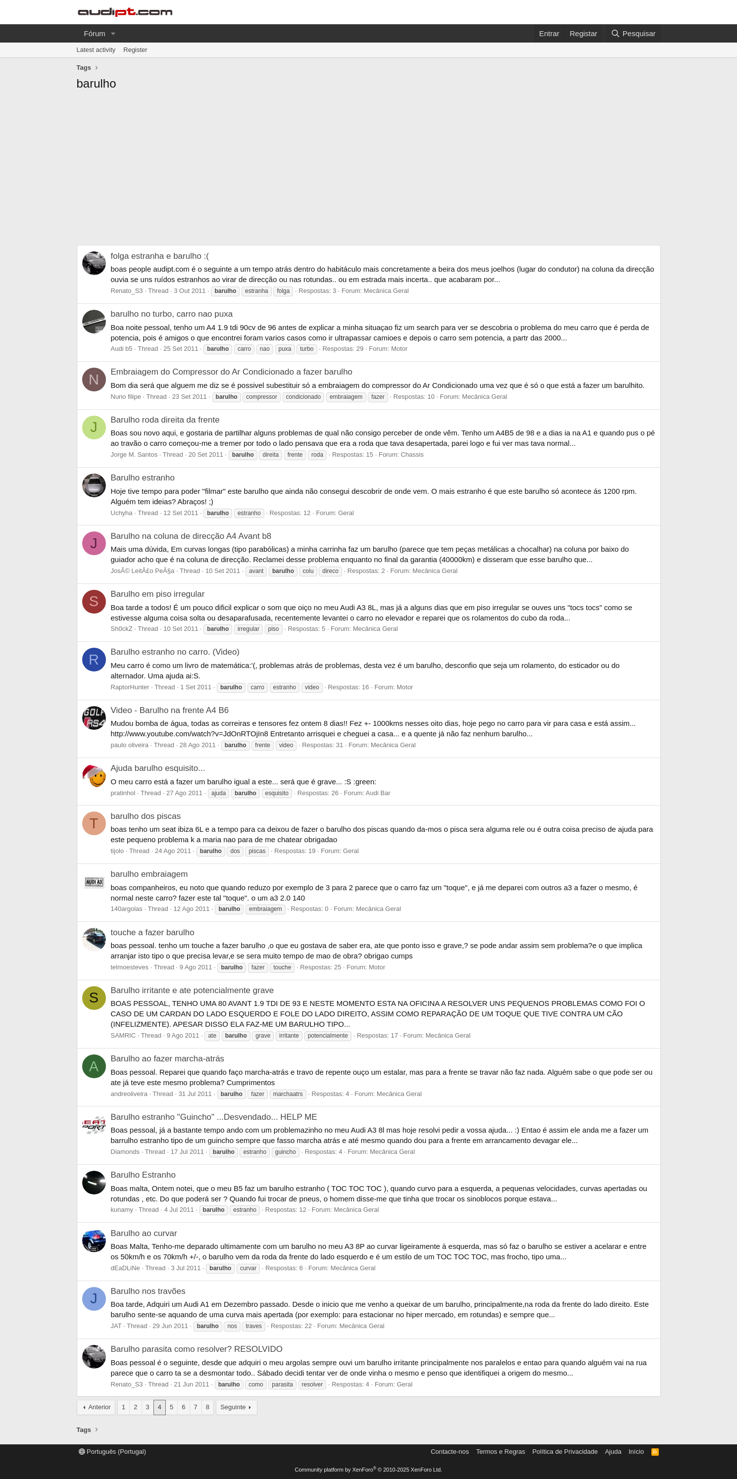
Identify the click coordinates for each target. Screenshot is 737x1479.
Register (135, 49)
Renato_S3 (127, 290)
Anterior (99, 1407)
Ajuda (613, 1451)
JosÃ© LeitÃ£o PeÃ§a (143, 570)
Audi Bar (378, 793)
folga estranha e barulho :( (160, 256)
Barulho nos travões (148, 1291)
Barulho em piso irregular (158, 594)
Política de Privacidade (564, 1451)
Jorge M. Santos (134, 454)
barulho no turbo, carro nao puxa (172, 314)
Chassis (412, 454)
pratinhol (123, 793)
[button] (113, 33)
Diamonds (125, 1151)
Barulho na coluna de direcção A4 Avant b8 (191, 536)
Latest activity (96, 49)
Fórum (94, 33)
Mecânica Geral (386, 290)
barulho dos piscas (146, 816)
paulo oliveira (130, 745)
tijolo (117, 851)
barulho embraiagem (149, 874)
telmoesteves (130, 967)
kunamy (122, 1209)
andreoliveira (129, 1093)
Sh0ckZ (122, 628)
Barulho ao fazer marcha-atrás (168, 1058)
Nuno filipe (126, 396)
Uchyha (122, 513)
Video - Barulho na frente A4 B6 (170, 710)
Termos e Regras (500, 1451)
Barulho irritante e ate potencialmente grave (192, 990)
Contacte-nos (450, 1451)
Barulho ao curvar (144, 1233)
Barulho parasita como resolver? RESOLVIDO (197, 1349)
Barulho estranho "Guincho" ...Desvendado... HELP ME (214, 1117)
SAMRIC (123, 1035)
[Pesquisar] (633, 33)
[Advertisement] (369, 170)
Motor (399, 348)
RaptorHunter (130, 687)
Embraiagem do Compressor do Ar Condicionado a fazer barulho (232, 372)
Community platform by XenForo (368, 1470)
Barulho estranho (143, 477)
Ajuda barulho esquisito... (158, 768)
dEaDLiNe (125, 1268)
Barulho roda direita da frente (165, 420)
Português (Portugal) (113, 1451)
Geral (346, 513)
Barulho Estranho (143, 1175)
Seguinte (233, 1407)
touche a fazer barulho (153, 932)
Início (636, 1451)
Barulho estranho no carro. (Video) (175, 652)
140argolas (127, 908)
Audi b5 (122, 348)
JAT (116, 1326)
